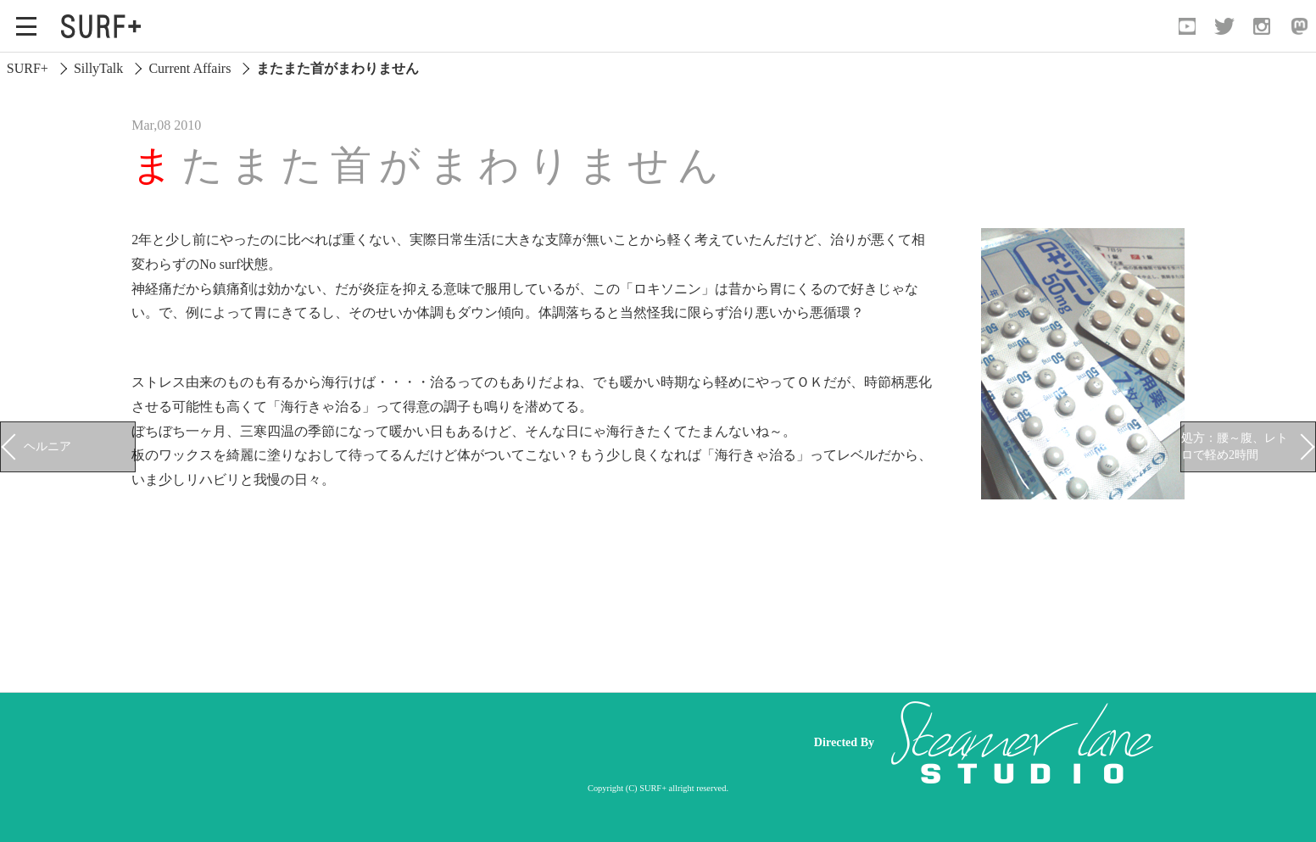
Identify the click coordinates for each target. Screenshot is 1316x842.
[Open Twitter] (1224, 26)
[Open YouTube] (1187, 26)
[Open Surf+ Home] (105, 26)
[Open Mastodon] (1299, 26)
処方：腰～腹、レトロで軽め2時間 (1234, 446)
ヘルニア (47, 446)
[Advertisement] (471, 743)
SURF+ (27, 68)
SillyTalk (98, 68)
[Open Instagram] (1262, 26)
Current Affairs (189, 68)
